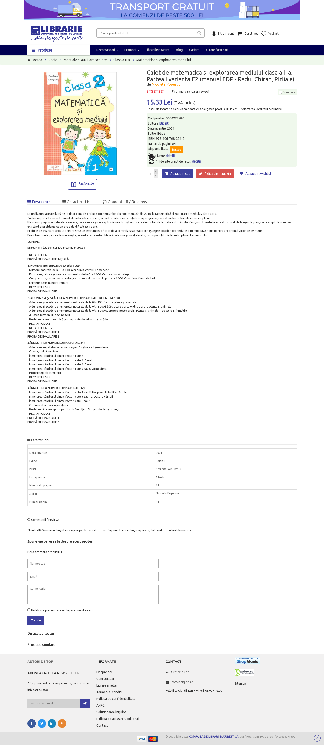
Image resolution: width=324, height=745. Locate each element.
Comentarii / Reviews (125, 201)
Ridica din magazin (218, 173)
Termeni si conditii (109, 692)
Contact (102, 725)
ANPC (100, 705)
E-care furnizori (217, 50)
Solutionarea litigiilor (111, 712)
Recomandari (105, 50)
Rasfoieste (86, 183)
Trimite (36, 620)
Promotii (130, 50)
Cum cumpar (105, 679)
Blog (179, 50)
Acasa (37, 60)
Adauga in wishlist (258, 173)
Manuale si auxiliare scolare (85, 60)
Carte (53, 60)
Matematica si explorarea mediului (163, 60)
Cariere (194, 50)
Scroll (317, 738)
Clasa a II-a (121, 60)
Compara (287, 92)
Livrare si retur (106, 685)
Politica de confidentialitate (116, 699)
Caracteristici (76, 201)
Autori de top (40, 662)
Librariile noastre (157, 50)
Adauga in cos (180, 173)
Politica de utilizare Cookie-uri (117, 719)
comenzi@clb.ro (182, 682)
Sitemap (240, 683)
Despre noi (104, 672)
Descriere (38, 201)
